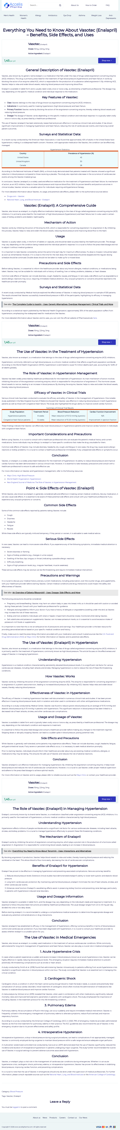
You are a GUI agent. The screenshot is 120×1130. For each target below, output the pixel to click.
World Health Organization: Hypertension (24, 479)
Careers (62, 1118)
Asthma (82, 15)
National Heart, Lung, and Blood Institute (66, 1075)
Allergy (38, 15)
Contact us (72, 1118)
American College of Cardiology (102, 1075)
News (45, 1118)
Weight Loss (96, 15)
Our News (83, 1118)
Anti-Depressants (111, 16)
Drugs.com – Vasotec (15, 196)
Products (53, 1118)
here (95, 318)
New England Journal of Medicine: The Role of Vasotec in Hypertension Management (41, 482)
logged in (16, 1107)
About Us (75, 5)
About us (36, 1118)
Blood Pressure (16, 1092)
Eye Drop (67, 15)
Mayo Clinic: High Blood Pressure (20, 476)
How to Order (91, 5)
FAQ (107, 5)
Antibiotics (52, 15)
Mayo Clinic (31, 637)
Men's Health (9, 15)
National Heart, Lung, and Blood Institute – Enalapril (28, 200)
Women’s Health (23, 16)
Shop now (107, 61)
